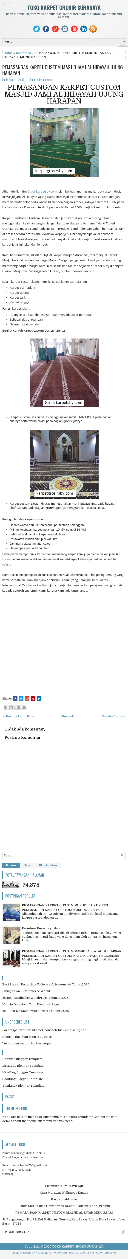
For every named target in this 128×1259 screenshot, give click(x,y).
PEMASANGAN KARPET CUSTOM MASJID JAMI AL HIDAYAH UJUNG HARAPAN (62, 69)
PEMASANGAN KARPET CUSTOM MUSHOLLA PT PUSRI (65, 905)
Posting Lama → (114, 716)
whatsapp (8, 1173)
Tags (28, 865)
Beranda (68, 716)
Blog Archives (48, 865)
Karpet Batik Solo (64, 1199)
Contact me (102, 1117)
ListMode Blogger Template (23, 1065)
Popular (11, 865)
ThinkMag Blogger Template (23, 1085)
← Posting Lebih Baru (18, 716)
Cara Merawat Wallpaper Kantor (64, 1192)
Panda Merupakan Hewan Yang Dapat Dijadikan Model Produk (64, 1206)
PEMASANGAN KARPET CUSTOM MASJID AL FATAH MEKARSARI (72, 951)
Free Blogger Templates (101, 1252)
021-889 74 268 (20, 1232)
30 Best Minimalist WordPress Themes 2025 (35, 997)
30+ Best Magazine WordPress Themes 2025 (35, 1011)
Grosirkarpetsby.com (42, 191)
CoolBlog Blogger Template (22, 1079)
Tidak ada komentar (41, 79)
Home (8, 53)
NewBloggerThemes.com (51, 1252)
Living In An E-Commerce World (26, 991)
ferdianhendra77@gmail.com (29, 1165)
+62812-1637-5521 (19, 1169)
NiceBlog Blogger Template (22, 1072)
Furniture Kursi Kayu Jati (41, 928)
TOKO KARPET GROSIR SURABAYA (64, 7)
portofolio (23, 53)
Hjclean (7, 559)
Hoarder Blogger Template (22, 1059)
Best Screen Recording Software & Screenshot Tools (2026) (46, 984)
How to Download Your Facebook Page (30, 1004)
